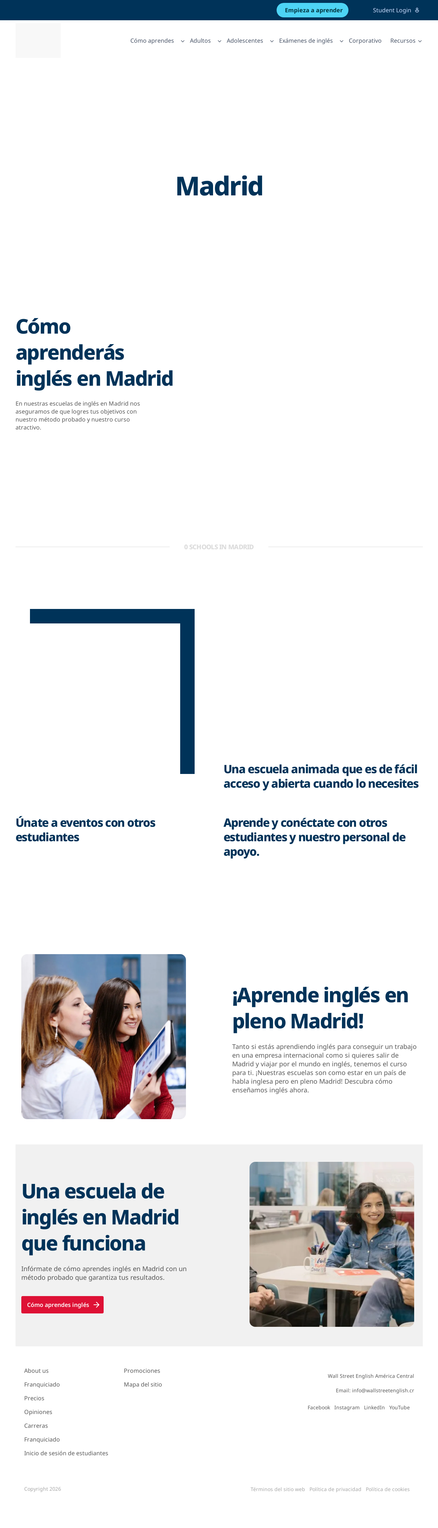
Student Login (396, 10)
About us (36, 1371)
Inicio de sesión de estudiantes (66, 1453)
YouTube (399, 1407)
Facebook (319, 1407)
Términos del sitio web (278, 1489)
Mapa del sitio (143, 1384)
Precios (34, 1398)
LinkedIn (374, 1407)
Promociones (142, 1371)
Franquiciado (42, 1384)
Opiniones (38, 1412)
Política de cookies (388, 1489)
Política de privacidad (335, 1489)
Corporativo (365, 41)
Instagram (347, 1407)
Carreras (36, 1426)
